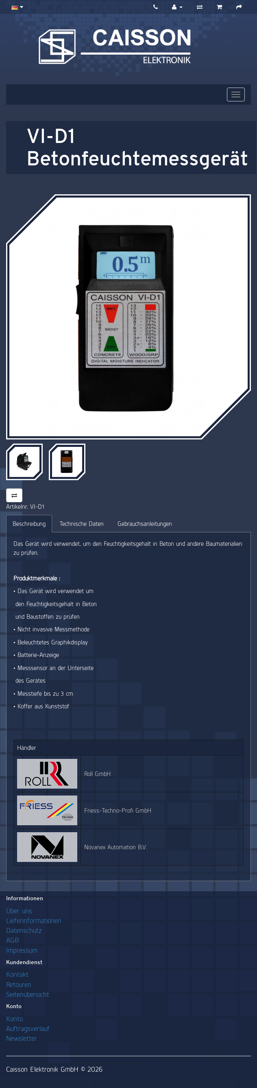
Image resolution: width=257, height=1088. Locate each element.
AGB (12, 940)
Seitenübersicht (27, 994)
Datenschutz (24, 930)
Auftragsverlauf (28, 1028)
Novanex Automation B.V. (115, 847)
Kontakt (17, 974)
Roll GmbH (97, 774)
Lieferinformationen (33, 920)
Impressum (21, 950)
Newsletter (21, 1038)
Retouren (18, 984)
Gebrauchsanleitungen (145, 524)
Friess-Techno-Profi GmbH (117, 810)
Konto (14, 1018)
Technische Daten (81, 524)
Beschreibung (29, 524)
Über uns (19, 910)
